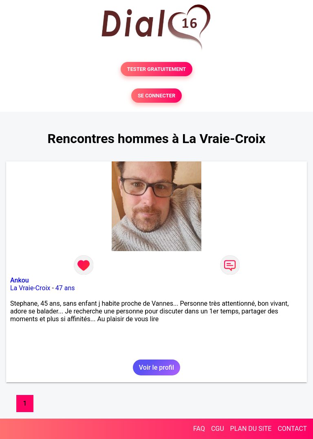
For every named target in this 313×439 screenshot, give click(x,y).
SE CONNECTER (156, 96)
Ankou (19, 280)
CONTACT (292, 428)
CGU (217, 428)
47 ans (65, 288)
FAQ (199, 428)
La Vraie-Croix (30, 288)
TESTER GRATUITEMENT (156, 69)
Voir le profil (156, 367)
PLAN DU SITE (251, 428)
